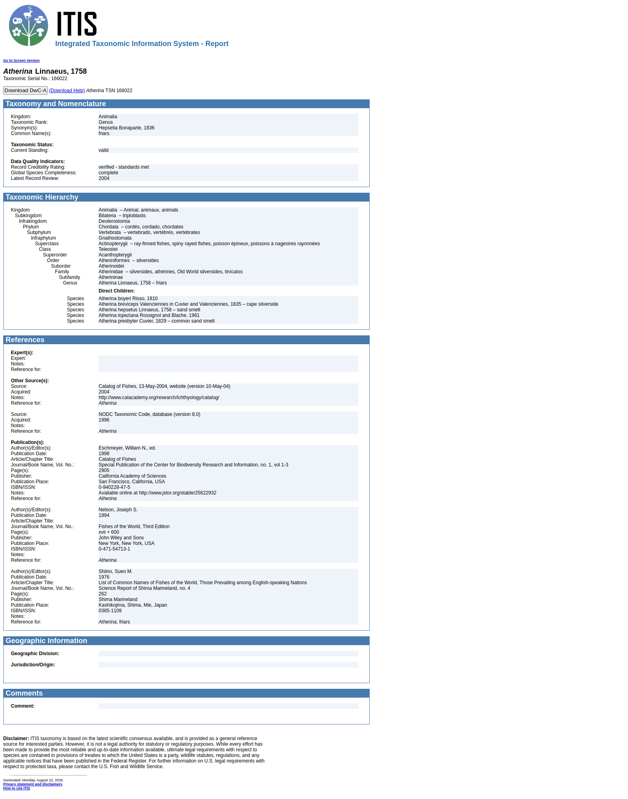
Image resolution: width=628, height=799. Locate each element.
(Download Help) (67, 90)
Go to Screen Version (21, 61)
